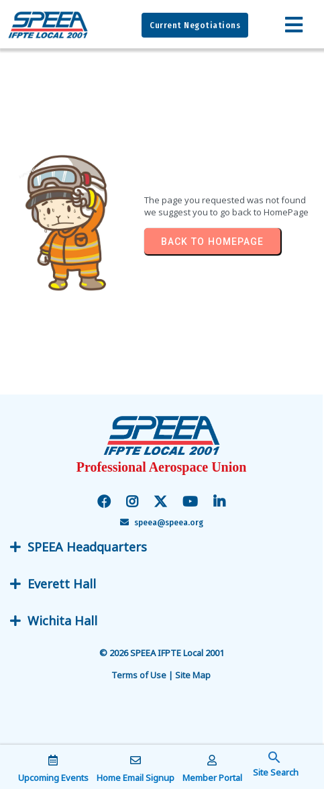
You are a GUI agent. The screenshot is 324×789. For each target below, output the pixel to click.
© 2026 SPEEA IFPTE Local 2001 (162, 653)
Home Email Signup (135, 778)
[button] (274, 765)
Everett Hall (62, 584)
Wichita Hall (62, 621)
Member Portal (212, 778)
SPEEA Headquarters (87, 547)
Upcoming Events (53, 778)
